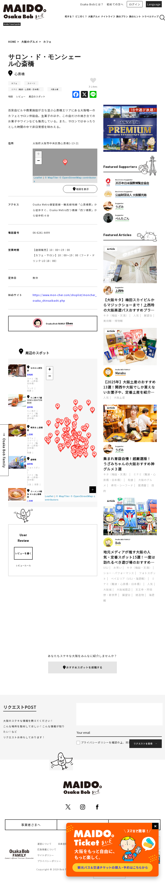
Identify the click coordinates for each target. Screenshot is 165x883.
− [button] (38, 161)
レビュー (21, 96)
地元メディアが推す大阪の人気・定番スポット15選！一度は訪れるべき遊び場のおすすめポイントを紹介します (129, 557)
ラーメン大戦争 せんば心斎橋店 (34, 495)
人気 (29, 485)
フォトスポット (33, 470)
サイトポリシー (45, 855)
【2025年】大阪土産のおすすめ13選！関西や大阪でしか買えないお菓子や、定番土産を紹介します (129, 387)
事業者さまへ (31, 825)
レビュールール (23, 566)
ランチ (30, 389)
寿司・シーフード (122, 485)
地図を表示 (81, 189)
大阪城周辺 (124, 589)
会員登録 (62, 844)
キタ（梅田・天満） (115, 315)
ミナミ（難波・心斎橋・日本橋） (25, 89)
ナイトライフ (108, 16)
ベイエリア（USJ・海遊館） (129, 578)
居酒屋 (142, 485)
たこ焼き (31, 412)
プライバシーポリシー (49, 861)
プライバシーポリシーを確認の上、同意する (109, 743)
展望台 (148, 315)
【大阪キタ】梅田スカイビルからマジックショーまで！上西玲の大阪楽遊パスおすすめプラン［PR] (128, 305)
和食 (29, 392)
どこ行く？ (81, 16)
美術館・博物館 (113, 320)
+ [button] (38, 154)
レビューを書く (23, 554)
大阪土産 (54, 89)
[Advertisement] (130, 72)
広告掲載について (46, 850)
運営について (44, 844)
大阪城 (107, 589)
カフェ (47, 41)
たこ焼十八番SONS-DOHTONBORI (34, 401)
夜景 (36, 485)
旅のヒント (135, 16)
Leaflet (38, 177)
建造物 (140, 595)
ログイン (134, 4)
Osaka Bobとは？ (92, 4)
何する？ (69, 16)
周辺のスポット (37, 96)
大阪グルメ (94, 16)
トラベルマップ (150, 16)
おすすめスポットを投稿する (82, 668)
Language (153, 4)
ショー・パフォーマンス (118, 573)
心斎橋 (30, 435)
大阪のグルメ (29, 41)
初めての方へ (115, 4)
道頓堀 (30, 408)
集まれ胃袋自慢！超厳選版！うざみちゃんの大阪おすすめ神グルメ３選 (128, 463)
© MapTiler (52, 177)
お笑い (117, 567)
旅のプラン (122, 16)
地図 (10, 96)
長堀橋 (30, 376)
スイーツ (31, 83)
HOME (12, 41)
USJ (105, 567)
